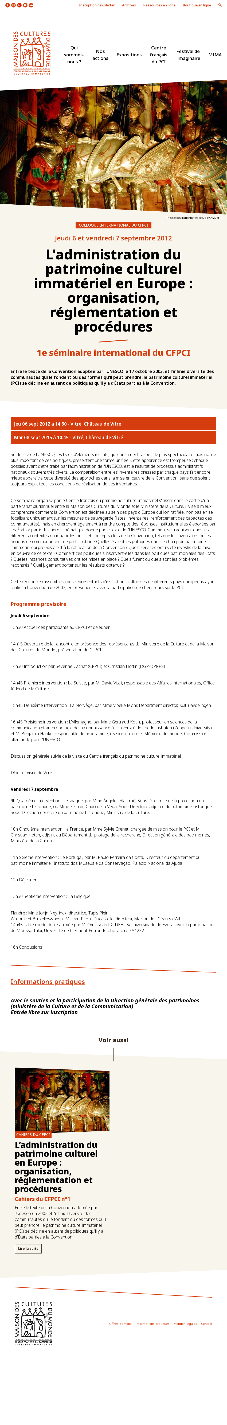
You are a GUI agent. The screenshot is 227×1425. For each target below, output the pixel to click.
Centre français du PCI (158, 55)
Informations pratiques (153, 1324)
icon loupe (220, 5)
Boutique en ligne (197, 5)
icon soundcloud (31, 5)
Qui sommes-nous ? (74, 55)
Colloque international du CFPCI (113, 225)
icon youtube (25, 5)
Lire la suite (28, 1248)
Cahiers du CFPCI (33, 1134)
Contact (206, 1324)
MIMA (215, 55)
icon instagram (13, 5)
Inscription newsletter (97, 5)
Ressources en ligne (159, 5)
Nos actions (100, 54)
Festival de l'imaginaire (187, 54)
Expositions (129, 55)
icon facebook (7, 5)
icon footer (33, 1323)
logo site (31, 53)
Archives (129, 5)
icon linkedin (19, 5)
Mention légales (185, 1324)
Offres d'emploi (120, 1324)
